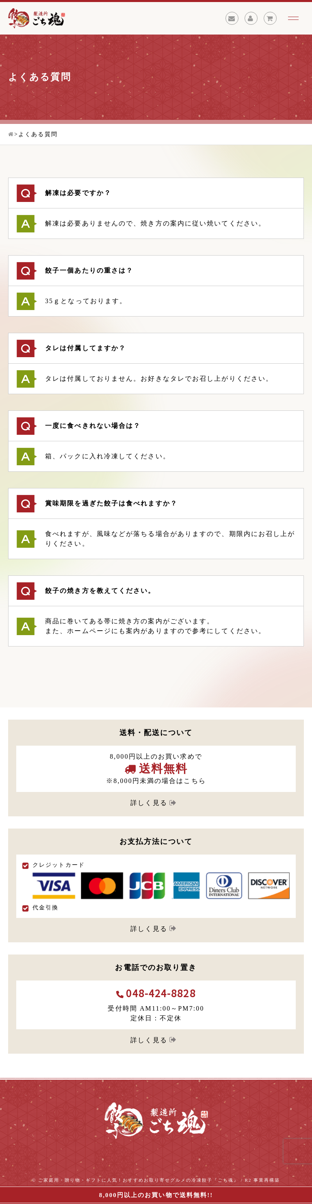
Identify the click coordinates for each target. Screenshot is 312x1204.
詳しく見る (148, 802)
